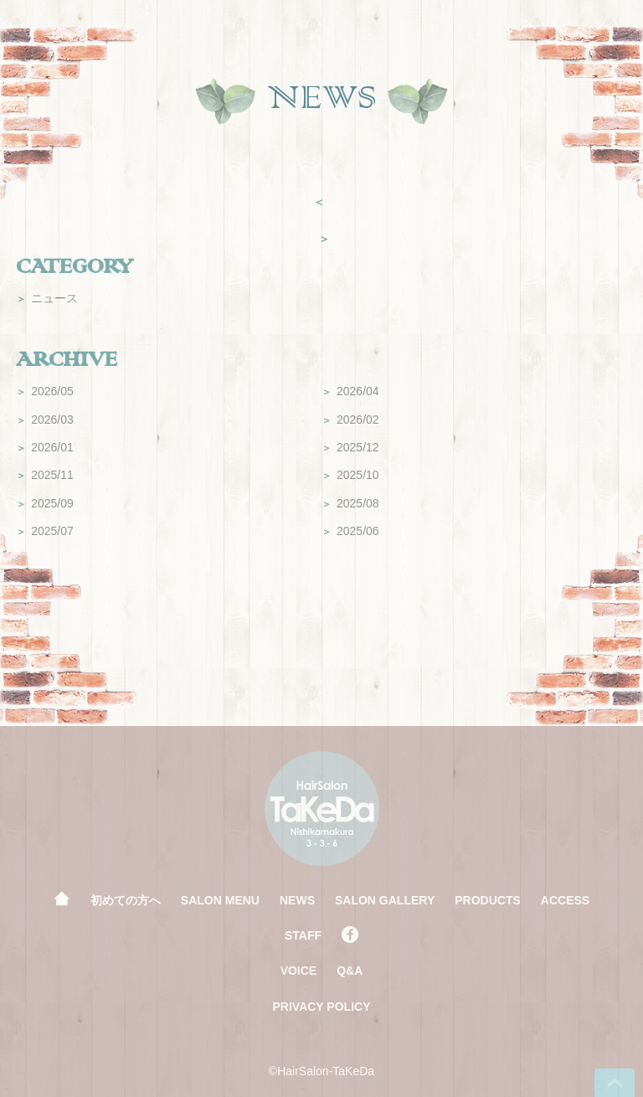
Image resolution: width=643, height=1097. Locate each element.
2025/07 (45, 531)
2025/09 (45, 503)
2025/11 (45, 475)
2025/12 (350, 447)
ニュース (47, 298)
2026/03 (45, 419)
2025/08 (350, 503)
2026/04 (350, 391)
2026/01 (45, 447)
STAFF (303, 935)
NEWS (297, 900)
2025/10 (350, 475)
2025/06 (350, 531)
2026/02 (350, 419)
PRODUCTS (488, 900)
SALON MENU (220, 900)
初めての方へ (125, 900)
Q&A (350, 970)
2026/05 (45, 391)
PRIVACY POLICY (322, 1006)
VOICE (298, 970)
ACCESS (565, 900)
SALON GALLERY (385, 900)
